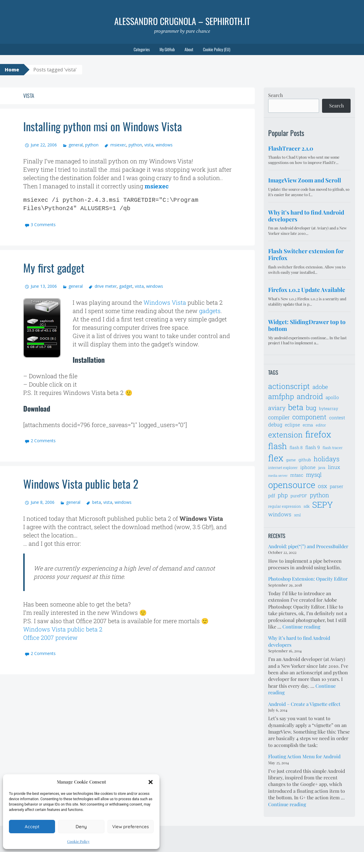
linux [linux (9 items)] (334, 467)
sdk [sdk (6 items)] (307, 506)
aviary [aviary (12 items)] (276, 408)
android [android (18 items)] (310, 396)
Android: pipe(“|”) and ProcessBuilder (308, 546)
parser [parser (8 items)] (336, 486)
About (189, 49)
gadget (125, 286)
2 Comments (43, 440)
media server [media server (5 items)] (278, 475)
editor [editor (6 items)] (321, 425)
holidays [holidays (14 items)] (327, 458)
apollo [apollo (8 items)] (332, 397)
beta (96, 502)
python (92, 145)
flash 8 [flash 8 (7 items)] (296, 447)
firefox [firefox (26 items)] (318, 434)
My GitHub (167, 49)
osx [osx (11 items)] (322, 486)
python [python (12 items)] (319, 495)
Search (275, 95)
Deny (81, 826)
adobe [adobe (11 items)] (320, 386)
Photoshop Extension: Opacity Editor (308, 579)
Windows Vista (164, 302)
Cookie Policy (78, 841)
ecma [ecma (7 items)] (308, 425)
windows (164, 145)
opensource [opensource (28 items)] (291, 484)
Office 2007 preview (50, 637)
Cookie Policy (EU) (216, 49)
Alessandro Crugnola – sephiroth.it (182, 21)
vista (148, 145)
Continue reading (301, 626)
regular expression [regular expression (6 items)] (284, 506)
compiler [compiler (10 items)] (279, 417)
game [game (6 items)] (291, 459)
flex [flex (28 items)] (275, 458)
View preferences (130, 826)
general (75, 145)
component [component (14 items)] (309, 416)
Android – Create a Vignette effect (304, 704)
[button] (151, 782)
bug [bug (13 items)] (311, 408)
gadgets (210, 311)
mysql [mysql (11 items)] (314, 474)
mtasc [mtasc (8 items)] (296, 475)
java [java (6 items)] (321, 467)
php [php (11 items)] (283, 495)
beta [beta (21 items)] (295, 407)
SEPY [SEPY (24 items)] (322, 504)
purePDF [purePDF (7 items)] (298, 495)
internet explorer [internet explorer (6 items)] (283, 467)
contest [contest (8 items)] (337, 417)
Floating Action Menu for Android (304, 756)
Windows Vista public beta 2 (84, 483)
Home (12, 69)
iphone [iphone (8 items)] (307, 467)
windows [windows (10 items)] (279, 514)
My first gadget (55, 267)
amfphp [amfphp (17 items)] (281, 396)
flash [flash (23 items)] (277, 446)
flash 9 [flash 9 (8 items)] (312, 447)
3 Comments (43, 224)
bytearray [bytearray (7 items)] (328, 408)
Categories (142, 49)
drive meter (106, 286)
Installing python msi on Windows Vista (107, 126)
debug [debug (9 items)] (275, 424)
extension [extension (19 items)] (285, 435)
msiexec (118, 145)
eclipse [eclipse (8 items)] (292, 425)
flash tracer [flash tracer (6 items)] (333, 447)
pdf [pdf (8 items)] (271, 495)
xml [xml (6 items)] (297, 514)
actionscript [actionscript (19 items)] (289, 386)
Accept (32, 826)
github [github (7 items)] (305, 459)
